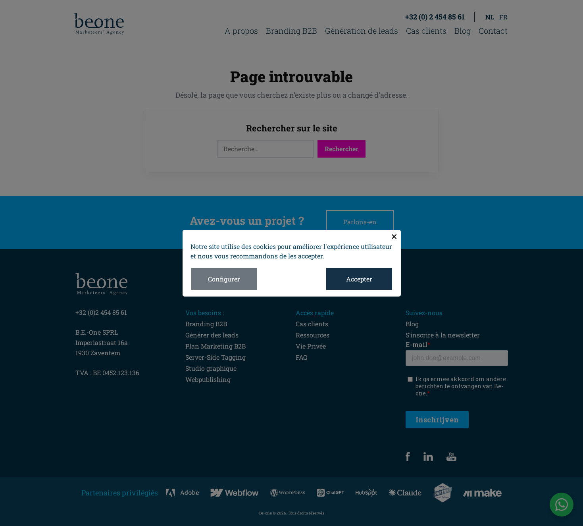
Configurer (224, 279)
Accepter (359, 279)
